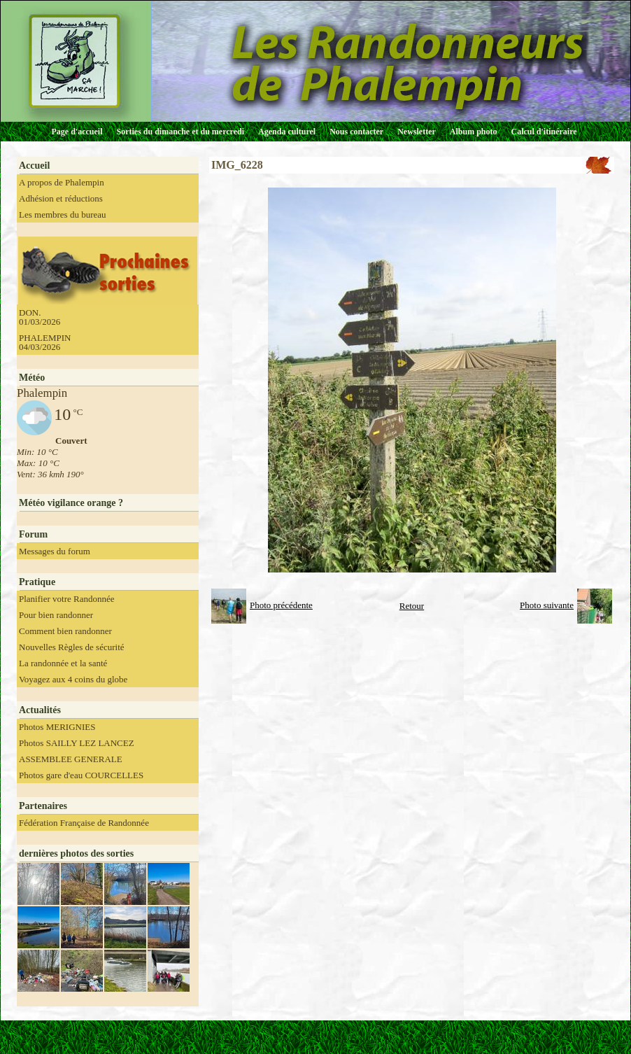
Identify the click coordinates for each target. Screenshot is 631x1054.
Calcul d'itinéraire (543, 131)
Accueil (34, 165)
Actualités (40, 710)
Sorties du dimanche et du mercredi (180, 131)
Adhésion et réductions (61, 198)
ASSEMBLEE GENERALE (70, 759)
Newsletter (416, 131)
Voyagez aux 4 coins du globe (73, 679)
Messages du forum (54, 551)
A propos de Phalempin (61, 182)
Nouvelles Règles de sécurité (72, 647)
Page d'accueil (77, 131)
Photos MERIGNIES (57, 727)
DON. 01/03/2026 (39, 317)
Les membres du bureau (62, 214)
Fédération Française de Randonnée (84, 822)
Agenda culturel (287, 131)
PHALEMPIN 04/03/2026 (45, 342)
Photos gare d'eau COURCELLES (81, 775)
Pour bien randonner (56, 615)
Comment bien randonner (65, 631)
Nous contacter (356, 131)
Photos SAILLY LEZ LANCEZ (76, 743)
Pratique (37, 582)
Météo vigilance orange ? (71, 503)
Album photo (473, 131)
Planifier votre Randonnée (66, 598)
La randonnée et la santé (63, 663)
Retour (411, 605)
